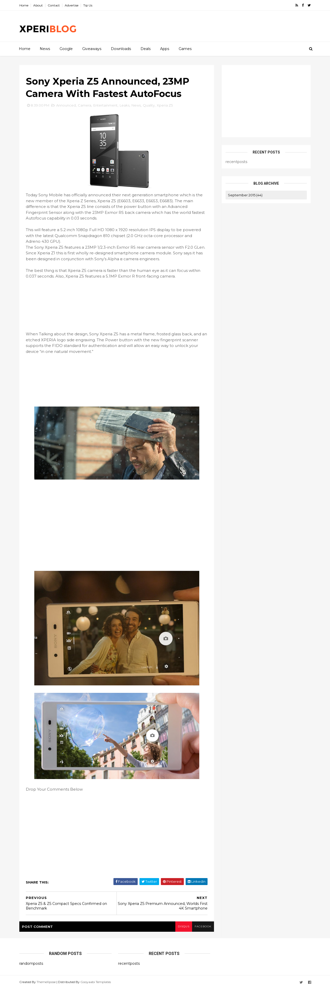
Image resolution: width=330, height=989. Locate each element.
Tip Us (87, 5)
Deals (146, 48)
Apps (164, 48)
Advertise (71, 5)
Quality (149, 105)
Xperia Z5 (165, 105)
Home (23, 5)
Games (185, 48)
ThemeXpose (46, 982)
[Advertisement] (216, 26)
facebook (203, 926)
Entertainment (105, 105)
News (45, 48)
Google (66, 48)
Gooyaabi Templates (95, 982)
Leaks (124, 105)
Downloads (121, 48)
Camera (84, 105)
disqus (183, 926)
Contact (54, 5)
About (38, 5)
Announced (66, 105)
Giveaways (91, 48)
